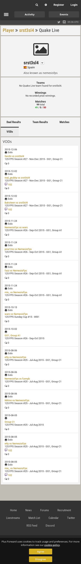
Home (13, 510)
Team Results (40, 122)
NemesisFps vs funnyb (17, 378)
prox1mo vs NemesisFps (18, 249)
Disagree (40, 559)
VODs (10, 131)
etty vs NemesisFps (15, 357)
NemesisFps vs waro (16, 227)
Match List (34, 518)
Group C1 (10, 421)
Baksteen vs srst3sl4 (16, 202)
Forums (44, 510)
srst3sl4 (26, 30)
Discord (50, 525)
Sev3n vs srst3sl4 (14, 156)
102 (8, 184)
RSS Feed (31, 525)
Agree (40, 551)
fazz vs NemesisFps (16, 270)
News (28, 510)
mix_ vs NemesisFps (16, 292)
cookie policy (52, 545)
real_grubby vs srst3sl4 (17, 177)
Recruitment (64, 510)
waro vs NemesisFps (16, 314)
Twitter (71, 518)
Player (8, 30)
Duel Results (14, 122)
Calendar (54, 518)
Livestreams (13, 518)
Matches (64, 122)
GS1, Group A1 (12, 335)
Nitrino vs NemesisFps (17, 400)
